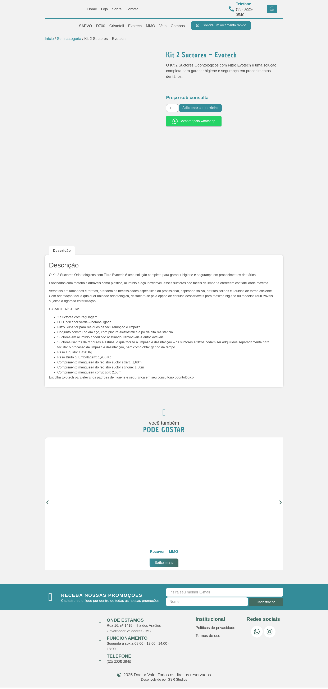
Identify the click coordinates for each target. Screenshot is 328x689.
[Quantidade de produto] (172, 108)
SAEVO (85, 26)
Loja (104, 9)
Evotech (135, 26)
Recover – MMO (164, 553)
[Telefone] (231, 9)
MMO (150, 26)
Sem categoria (69, 39)
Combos (178, 26)
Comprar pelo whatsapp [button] (193, 121)
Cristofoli (116, 26)
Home (91, 9)
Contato (132, 9)
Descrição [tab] (62, 250)
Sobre (117, 9)
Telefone (243, 4)
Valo (163, 26)
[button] (47, 503)
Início (49, 39)
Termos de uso (208, 637)
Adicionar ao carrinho (200, 108)
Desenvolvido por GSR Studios (164, 681)
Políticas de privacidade (215, 629)
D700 (100, 26)
